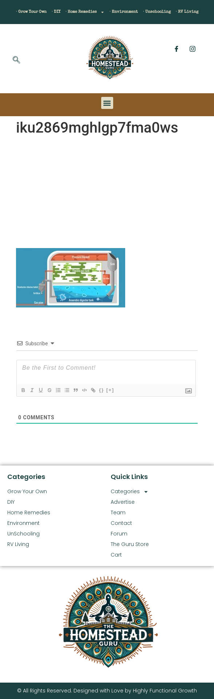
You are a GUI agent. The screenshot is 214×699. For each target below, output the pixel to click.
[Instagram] (192, 48)
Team (118, 512)
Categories (129, 491)
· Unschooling (157, 12)
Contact (121, 523)
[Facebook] (176, 48)
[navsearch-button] (16, 60)
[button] (107, 103)
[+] (110, 390)
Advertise (123, 502)
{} (101, 390)
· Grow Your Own (31, 12)
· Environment (124, 12)
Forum (119, 533)
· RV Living (187, 12)
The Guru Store (130, 544)
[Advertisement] (107, 193)
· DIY (56, 12)
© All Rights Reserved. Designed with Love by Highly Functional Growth (107, 690)
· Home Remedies (85, 12)
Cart (116, 554)
